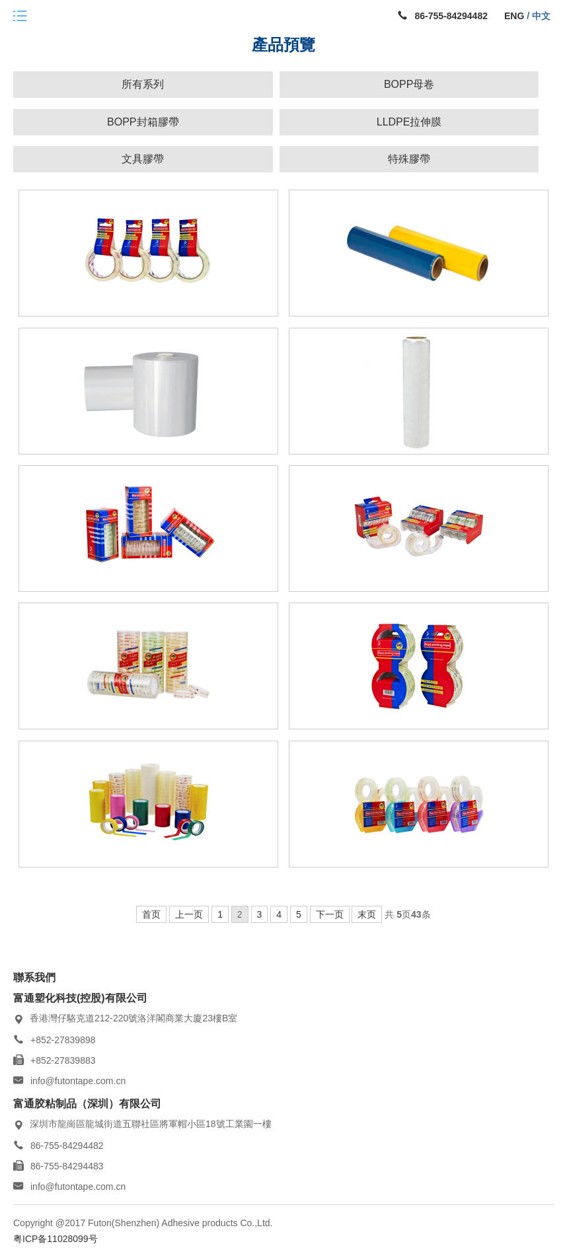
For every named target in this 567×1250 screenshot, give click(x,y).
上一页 (189, 914)
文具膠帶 (143, 159)
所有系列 (143, 84)
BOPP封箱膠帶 (142, 122)
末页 (367, 914)
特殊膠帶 (409, 159)
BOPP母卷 (409, 84)
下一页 (330, 914)
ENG (514, 16)
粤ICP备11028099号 (55, 1238)
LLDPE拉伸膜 (409, 122)
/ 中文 (537, 16)
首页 (151, 914)
